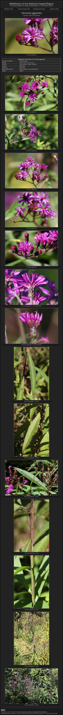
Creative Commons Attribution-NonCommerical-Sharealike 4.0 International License (34, 713)
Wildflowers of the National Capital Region (12, 712)
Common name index (24, 9)
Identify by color (8, 9)
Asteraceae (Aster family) (27, 62)
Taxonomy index (54, 9)
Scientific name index (39, 9)
